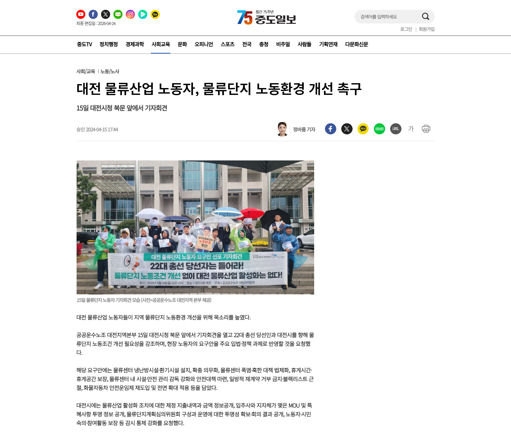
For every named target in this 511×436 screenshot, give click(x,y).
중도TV (84, 44)
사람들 (304, 44)
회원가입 (426, 29)
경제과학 (134, 44)
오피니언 (204, 44)
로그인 (406, 29)
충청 (263, 44)
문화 (182, 44)
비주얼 (283, 44)
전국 (246, 44)
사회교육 (161, 44)
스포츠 (227, 44)
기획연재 (328, 44)
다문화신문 (356, 44)
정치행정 (108, 44)
